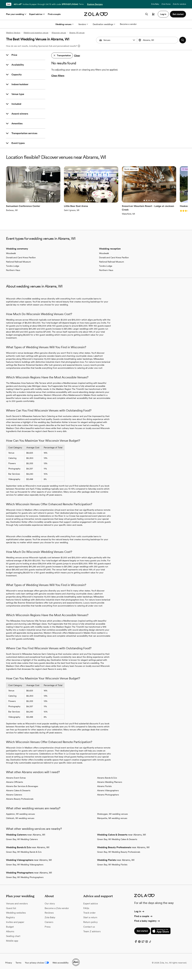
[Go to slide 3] (30, 196)
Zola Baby (155, 4)
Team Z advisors (92, 928)
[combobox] (158, 40)
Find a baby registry (147, 918)
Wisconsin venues (59, 33)
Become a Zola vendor (57, 905)
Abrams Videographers (108, 787)
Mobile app (12, 937)
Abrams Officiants (14, 779)
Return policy (90, 919)
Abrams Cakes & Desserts (18, 787)
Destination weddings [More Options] (104, 24)
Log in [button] (163, 14)
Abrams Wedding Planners (109, 779)
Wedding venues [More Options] (64, 24)
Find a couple (54, 14)
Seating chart (13, 933)
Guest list (11, 905)
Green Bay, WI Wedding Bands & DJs (23, 849)
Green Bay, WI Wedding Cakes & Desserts (117, 836)
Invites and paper (15, 919)
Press (48, 923)
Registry (10, 914)
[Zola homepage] (96, 14)
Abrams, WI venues (76, 33)
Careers (49, 919)
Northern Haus (13, 267)
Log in (139, 908)
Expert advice (37, 14)
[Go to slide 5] (35, 196)
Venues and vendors (17, 900)
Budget (10, 923)
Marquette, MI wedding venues (112, 815)
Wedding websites (16, 910)
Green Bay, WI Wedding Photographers (24, 874)
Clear (77, 55)
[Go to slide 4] (32, 196)
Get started (142, 928)
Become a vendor (128, 24)
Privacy (8, 960)
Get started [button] (178, 14)
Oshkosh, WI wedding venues (20, 815)
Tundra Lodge (12, 263)
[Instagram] (146, 939)
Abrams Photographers (108, 792)
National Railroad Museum (18, 259)
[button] (134, 40)
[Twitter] (142, 939)
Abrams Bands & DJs (107, 775)
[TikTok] (150, 939)
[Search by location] (158, 40)
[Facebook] (135, 939)
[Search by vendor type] (117, 40)
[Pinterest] (139, 939)
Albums (10, 928)
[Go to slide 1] (25, 196)
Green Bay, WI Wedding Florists (112, 862)
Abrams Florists (104, 783)
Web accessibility (60, 960)
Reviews (49, 910)
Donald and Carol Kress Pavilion (21, 254)
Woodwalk (11, 250)
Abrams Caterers (14, 792)
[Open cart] (153, 14)
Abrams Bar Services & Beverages (22, 783)
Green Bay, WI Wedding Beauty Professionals (118, 849)
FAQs (86, 905)
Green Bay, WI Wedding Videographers (24, 862)
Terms (81, 4)
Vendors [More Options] (83, 24)
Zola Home (166, 4)
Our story (50, 900)
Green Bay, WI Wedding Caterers (22, 836)
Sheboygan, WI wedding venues (112, 811)
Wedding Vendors (13, 33)
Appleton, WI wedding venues (20, 811)
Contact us (89, 923)
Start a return (90, 914)
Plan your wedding (16, 14)
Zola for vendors (179, 4)
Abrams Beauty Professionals (19, 796)
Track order (89, 910)
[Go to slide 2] (28, 196)
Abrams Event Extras (16, 775)
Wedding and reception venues (36, 33)
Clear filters (57, 75)
